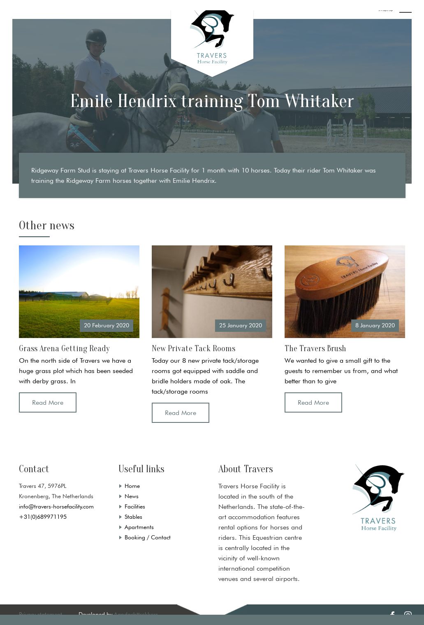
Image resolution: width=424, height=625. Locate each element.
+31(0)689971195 (43, 516)
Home (132, 486)
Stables (133, 516)
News (132, 496)
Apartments (139, 527)
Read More (47, 402)
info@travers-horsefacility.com (56, 506)
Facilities (135, 506)
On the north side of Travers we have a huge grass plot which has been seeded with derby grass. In (76, 371)
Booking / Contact (148, 537)
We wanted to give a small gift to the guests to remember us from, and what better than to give (341, 371)
